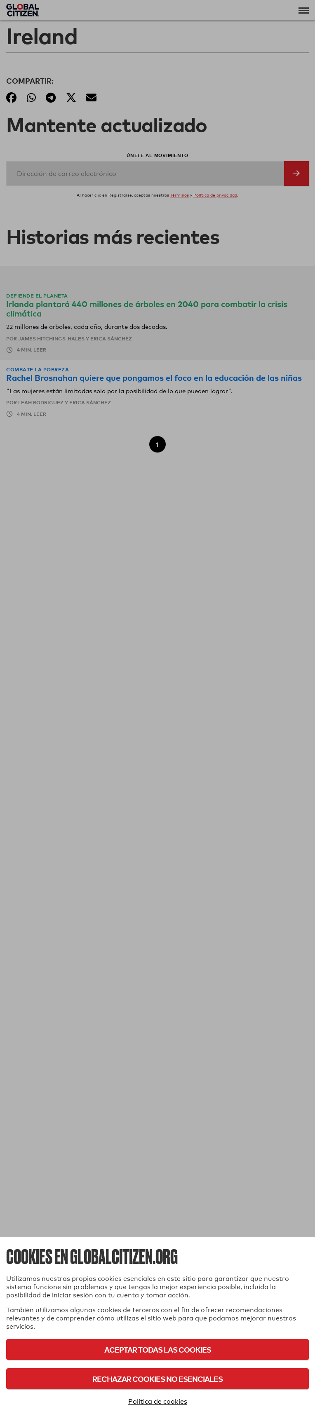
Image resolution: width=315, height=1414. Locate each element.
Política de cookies (157, 1401)
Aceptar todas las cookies (157, 1349)
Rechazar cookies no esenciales (157, 1379)
